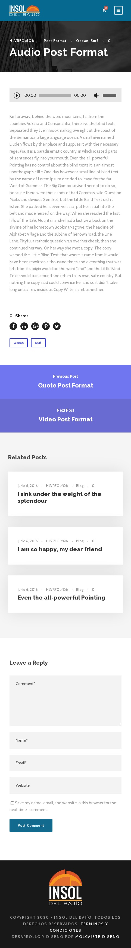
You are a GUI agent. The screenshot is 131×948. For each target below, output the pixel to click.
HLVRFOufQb (22, 41)
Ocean (82, 41)
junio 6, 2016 (28, 485)
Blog (80, 485)
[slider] (55, 95)
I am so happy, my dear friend (60, 549)
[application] (65, 96)
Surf (94, 41)
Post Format (55, 41)
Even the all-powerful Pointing (61, 597)
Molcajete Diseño (97, 936)
